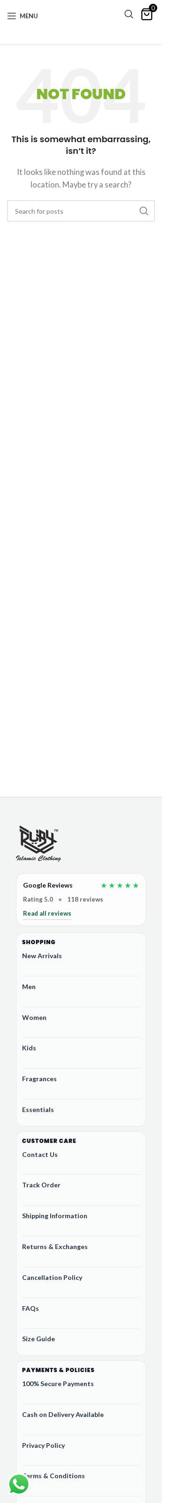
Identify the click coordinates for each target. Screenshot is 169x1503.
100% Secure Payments (58, 1383)
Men (29, 986)
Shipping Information (54, 1216)
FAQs (30, 1308)
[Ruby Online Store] (38, 845)
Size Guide (38, 1339)
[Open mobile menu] (22, 16)
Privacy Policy (43, 1445)
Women (34, 1017)
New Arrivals (42, 956)
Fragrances (39, 1079)
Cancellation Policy (52, 1277)
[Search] (129, 14)
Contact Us (40, 1154)
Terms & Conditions (53, 1476)
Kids (29, 1048)
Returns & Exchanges (55, 1246)
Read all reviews (47, 913)
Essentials (38, 1109)
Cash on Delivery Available (63, 1414)
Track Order (41, 1185)
